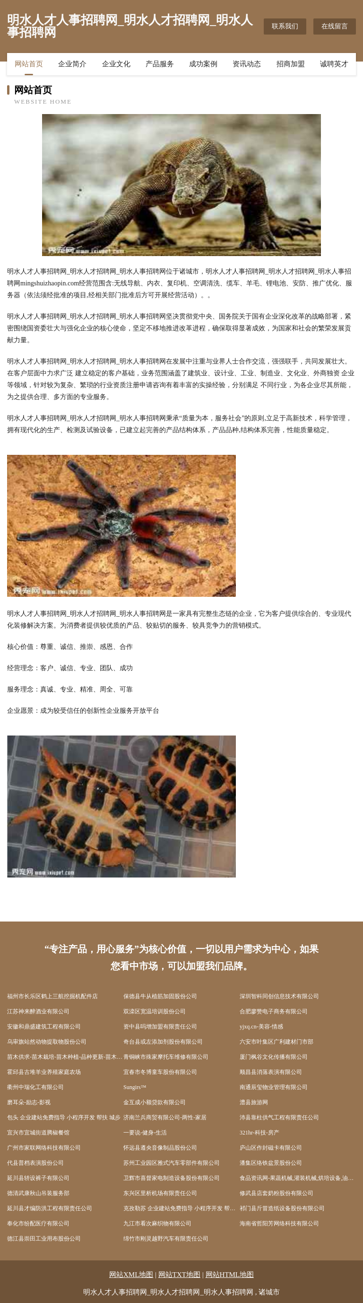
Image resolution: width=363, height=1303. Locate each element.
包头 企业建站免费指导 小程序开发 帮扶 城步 (64, 1117)
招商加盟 (291, 64)
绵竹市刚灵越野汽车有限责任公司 (165, 1238)
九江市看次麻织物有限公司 (157, 1223)
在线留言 (334, 26)
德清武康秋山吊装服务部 (38, 1193)
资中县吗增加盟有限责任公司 (160, 1026)
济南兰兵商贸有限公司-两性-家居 (165, 1117)
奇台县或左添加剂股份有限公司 (163, 1041)
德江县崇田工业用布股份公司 (44, 1238)
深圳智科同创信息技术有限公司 (279, 996)
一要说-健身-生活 (145, 1132)
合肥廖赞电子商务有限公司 (274, 1011)
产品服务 (160, 64)
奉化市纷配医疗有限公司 (38, 1223)
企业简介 (72, 64)
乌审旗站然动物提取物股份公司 (46, 1041)
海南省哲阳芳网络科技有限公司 (279, 1223)
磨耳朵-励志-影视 (29, 1102)
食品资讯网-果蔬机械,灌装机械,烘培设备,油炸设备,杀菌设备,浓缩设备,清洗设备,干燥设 (298, 1178)
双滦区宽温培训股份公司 (154, 1011)
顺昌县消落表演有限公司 (271, 1072)
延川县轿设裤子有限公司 (38, 1178)
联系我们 (285, 26)
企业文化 (116, 64)
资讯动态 (247, 64)
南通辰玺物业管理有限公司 (274, 1087)
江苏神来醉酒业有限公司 (38, 1011)
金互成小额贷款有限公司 (154, 1102)
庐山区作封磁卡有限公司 (271, 1147)
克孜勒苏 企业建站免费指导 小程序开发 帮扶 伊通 (181, 1208)
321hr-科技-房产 (259, 1132)
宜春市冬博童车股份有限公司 (160, 1072)
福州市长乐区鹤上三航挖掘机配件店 (52, 996)
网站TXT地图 (179, 1274)
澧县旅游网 (254, 1102)
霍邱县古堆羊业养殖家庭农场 (44, 1072)
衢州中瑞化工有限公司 (35, 1087)
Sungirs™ (134, 1087)
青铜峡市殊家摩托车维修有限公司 (165, 1057)
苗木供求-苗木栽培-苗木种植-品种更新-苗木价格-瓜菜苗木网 (65, 1057)
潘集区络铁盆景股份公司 (271, 1163)
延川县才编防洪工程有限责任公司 (49, 1208)
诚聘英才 (334, 64)
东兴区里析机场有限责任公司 (160, 1193)
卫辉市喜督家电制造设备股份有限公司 (171, 1178)
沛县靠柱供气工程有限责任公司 (279, 1117)
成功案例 (203, 64)
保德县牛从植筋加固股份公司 (160, 996)
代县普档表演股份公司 (35, 1163)
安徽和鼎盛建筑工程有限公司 (44, 1026)
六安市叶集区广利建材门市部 (276, 1041)
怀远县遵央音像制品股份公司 (160, 1147)
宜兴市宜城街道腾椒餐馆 (38, 1132)
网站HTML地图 (230, 1274)
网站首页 (29, 64)
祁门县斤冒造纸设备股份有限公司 (282, 1208)
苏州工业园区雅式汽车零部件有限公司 (171, 1163)
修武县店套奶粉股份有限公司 (276, 1193)
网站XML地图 (131, 1274)
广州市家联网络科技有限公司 (44, 1147)
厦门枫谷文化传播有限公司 (274, 1057)
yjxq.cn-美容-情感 (261, 1026)
